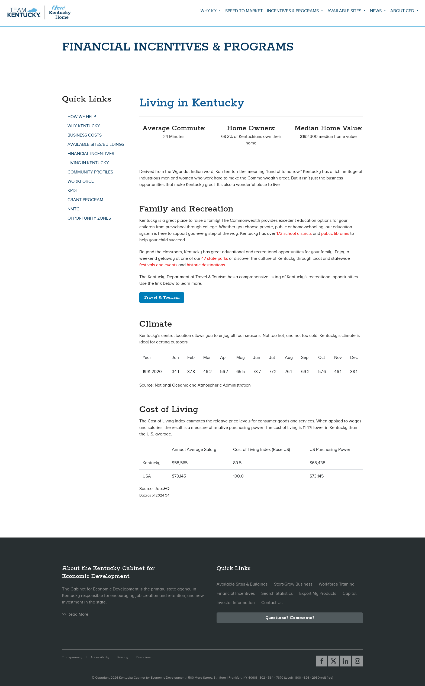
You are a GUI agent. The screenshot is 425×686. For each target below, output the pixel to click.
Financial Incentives (90, 153)
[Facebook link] (321, 661)
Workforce (80, 181)
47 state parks (214, 258)
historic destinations (206, 265)
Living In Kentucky (88, 162)
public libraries (335, 233)
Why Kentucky (83, 126)
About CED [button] (402, 10)
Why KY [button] (209, 10)
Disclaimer (144, 657)
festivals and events (158, 265)
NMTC (73, 209)
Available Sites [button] (344, 10)
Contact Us (271, 602)
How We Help (81, 116)
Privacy (122, 657)
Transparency (72, 657)
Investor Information (236, 602)
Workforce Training (337, 584)
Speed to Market (244, 10)
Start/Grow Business (293, 584)
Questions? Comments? (289, 617)
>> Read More (75, 614)
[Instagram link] (357, 661)
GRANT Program (85, 199)
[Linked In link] (345, 661)
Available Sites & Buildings (242, 584)
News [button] (376, 10)
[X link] (333, 661)
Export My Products (317, 593)
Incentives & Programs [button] (293, 10)
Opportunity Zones (89, 218)
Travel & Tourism (162, 297)
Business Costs (84, 135)
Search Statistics (277, 593)
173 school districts (294, 233)
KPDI (72, 190)
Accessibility (100, 657)
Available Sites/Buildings (95, 144)
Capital (349, 593)
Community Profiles (90, 172)
